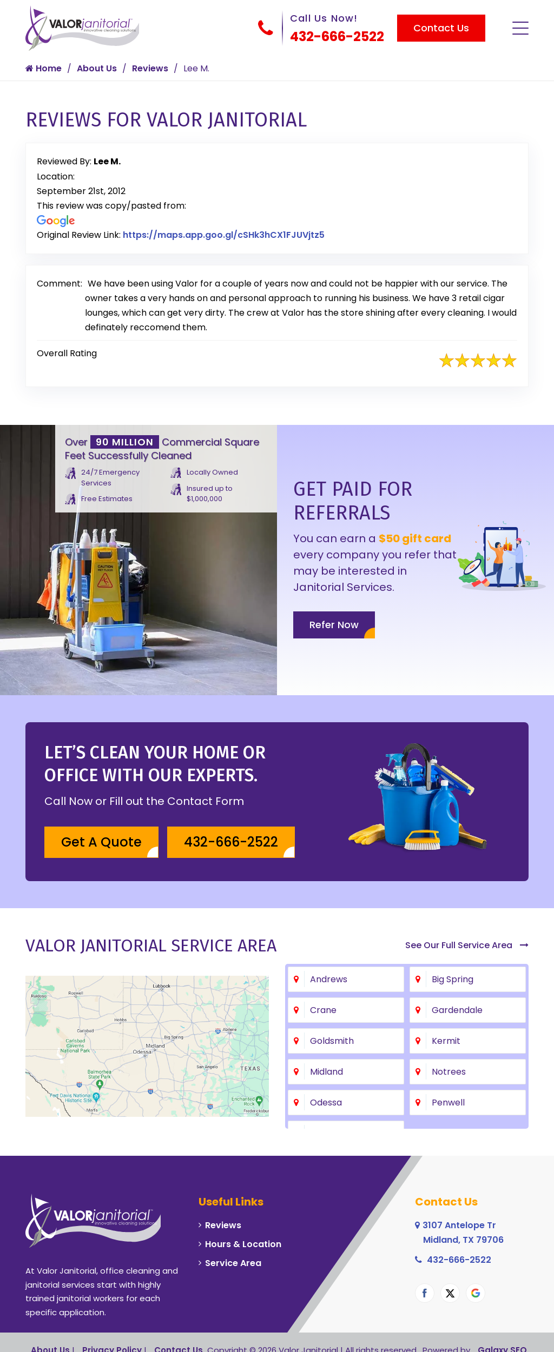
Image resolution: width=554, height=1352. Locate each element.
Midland (326, 1071)
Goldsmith (332, 1041)
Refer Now (334, 624)
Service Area (233, 1263)
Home (43, 68)
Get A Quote (101, 842)
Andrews (328, 979)
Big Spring (452, 979)
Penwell (448, 1102)
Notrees (449, 1071)
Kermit (446, 1041)
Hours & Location (243, 1244)
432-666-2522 (337, 36)
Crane (323, 1010)
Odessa (326, 1102)
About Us (97, 68)
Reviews (150, 68)
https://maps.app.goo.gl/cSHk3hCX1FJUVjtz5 (224, 235)
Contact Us (441, 28)
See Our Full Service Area (467, 945)
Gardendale (457, 1010)
